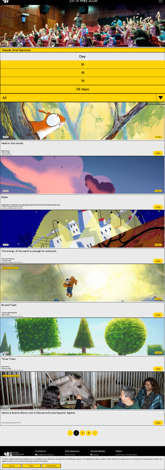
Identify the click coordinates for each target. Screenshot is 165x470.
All (4, 97)
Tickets (158, 137)
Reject (31, 466)
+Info (158, 153)
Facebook (94, 455)
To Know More (51, 466)
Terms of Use (70, 455)
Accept (11, 466)
